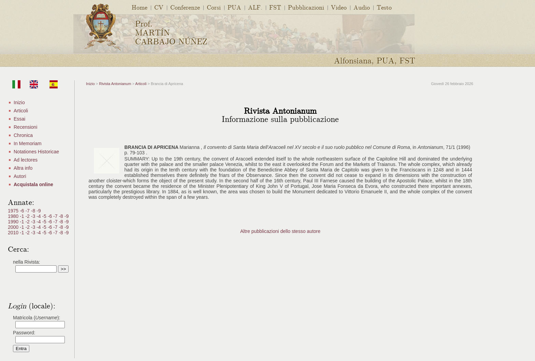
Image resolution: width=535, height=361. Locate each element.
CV (158, 7)
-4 (39, 216)
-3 (34, 216)
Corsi (214, 7)
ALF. (255, 7)
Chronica (23, 135)
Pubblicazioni (306, 7)
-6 (22, 210)
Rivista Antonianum (115, 84)
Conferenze (185, 7)
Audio (361, 7)
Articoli (21, 110)
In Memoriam (28, 143)
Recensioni (25, 127)
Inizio (19, 102)
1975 (14, 210)
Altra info (23, 168)
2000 (14, 227)
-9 (39, 210)
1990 (14, 221)
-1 (22, 216)
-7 (28, 210)
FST (275, 7)
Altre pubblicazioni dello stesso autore (280, 231)
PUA (234, 7)
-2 (28, 216)
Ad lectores (26, 160)
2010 (14, 232)
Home (139, 7)
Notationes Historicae (36, 151)
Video (339, 7)
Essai (19, 119)
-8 (34, 210)
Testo (384, 7)
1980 (14, 216)
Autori (20, 176)
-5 (44, 216)
